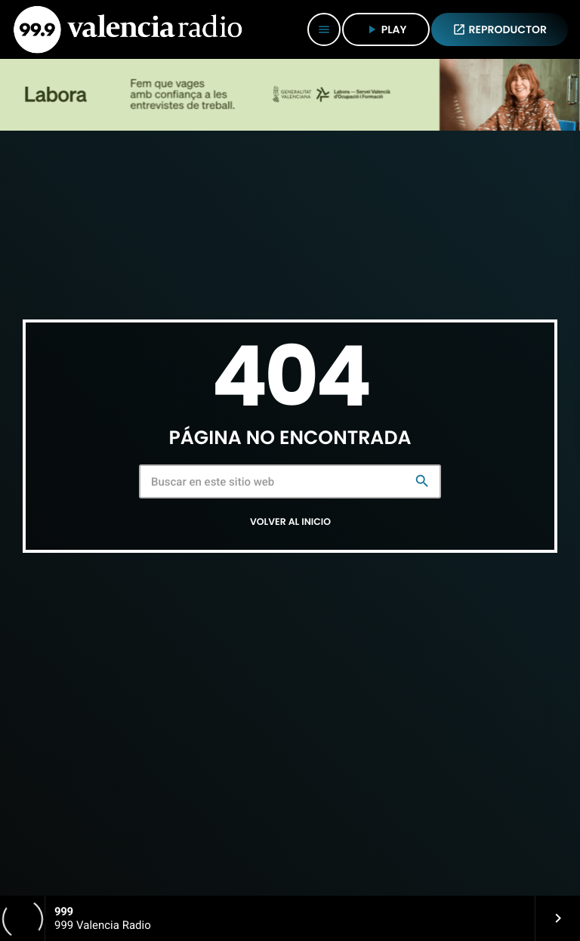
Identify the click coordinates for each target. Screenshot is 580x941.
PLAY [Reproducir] (386, 29)
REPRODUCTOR (500, 29)
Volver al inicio (290, 522)
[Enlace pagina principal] (128, 29)
